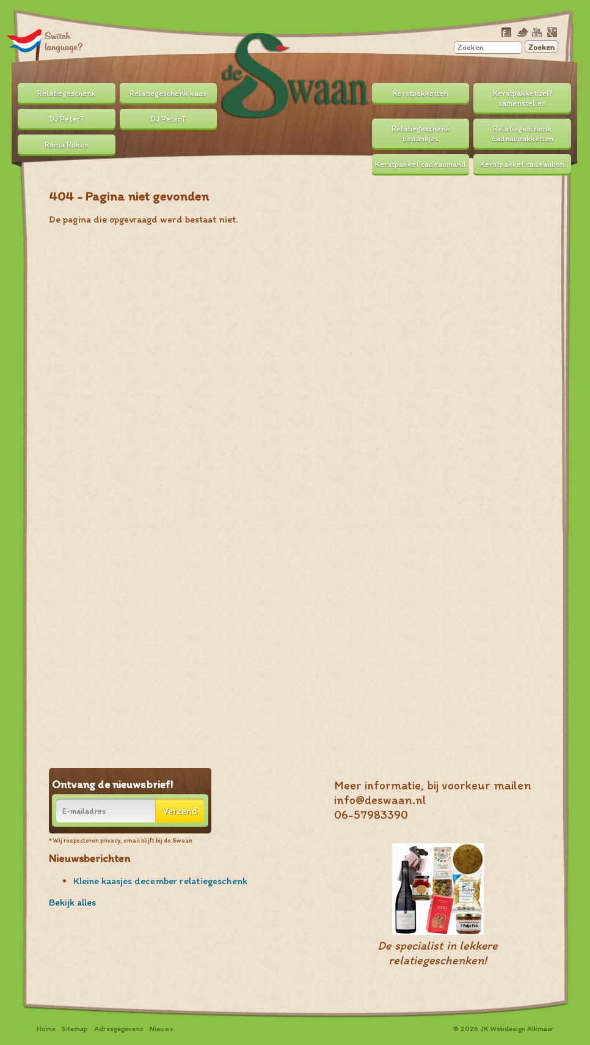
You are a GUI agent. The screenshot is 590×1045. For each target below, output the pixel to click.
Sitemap (75, 1028)
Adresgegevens (119, 1028)
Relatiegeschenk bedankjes (421, 133)
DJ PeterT (66, 119)
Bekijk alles (72, 902)
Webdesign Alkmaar (521, 1028)
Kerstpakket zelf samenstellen (522, 98)
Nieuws (161, 1028)
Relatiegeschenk (66, 93)
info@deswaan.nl (380, 799)
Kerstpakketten (420, 93)
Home (46, 1028)
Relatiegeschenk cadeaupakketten (522, 133)
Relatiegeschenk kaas (167, 93)
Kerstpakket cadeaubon (522, 164)
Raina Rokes (67, 144)
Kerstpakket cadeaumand (420, 164)
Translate (45, 44)
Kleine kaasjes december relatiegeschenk (160, 881)
